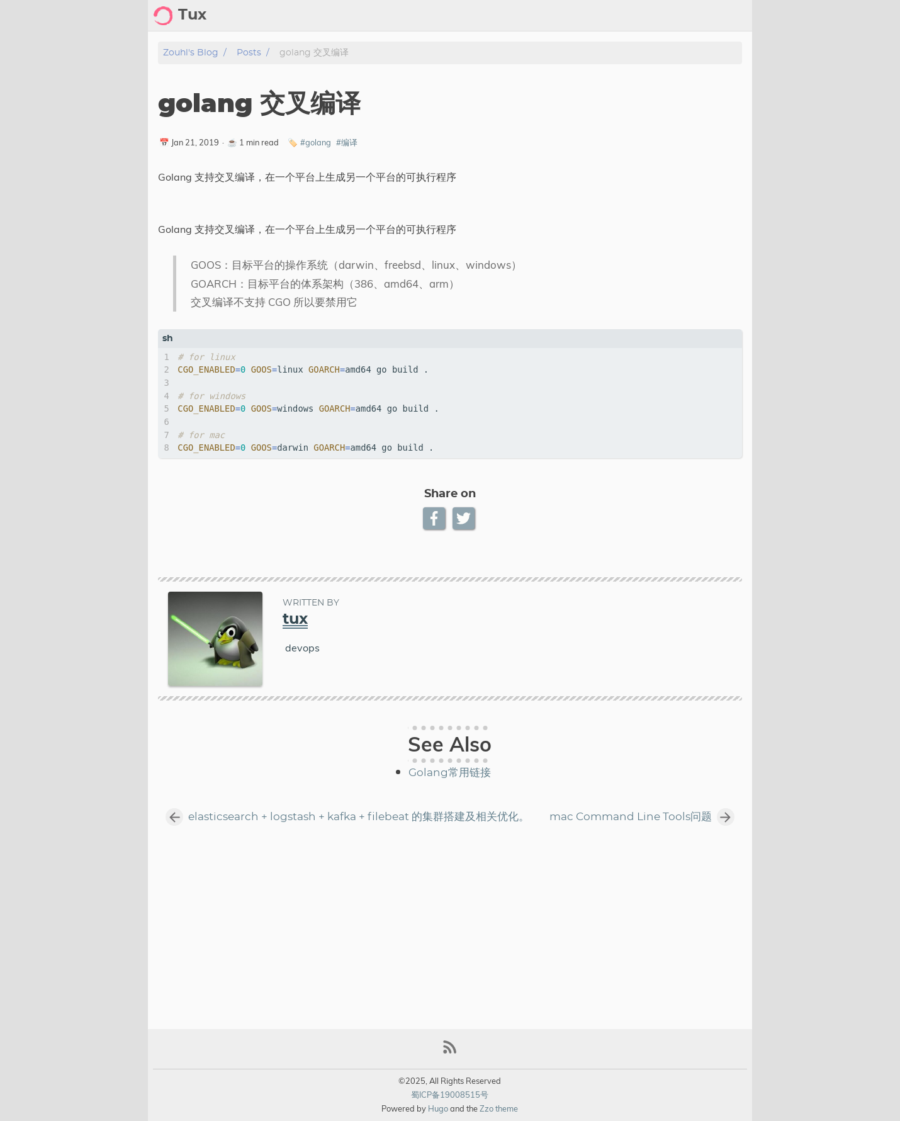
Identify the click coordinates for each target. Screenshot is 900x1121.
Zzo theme (499, 1108)
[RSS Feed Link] (450, 1052)
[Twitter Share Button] (465, 518)
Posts (249, 52)
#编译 (346, 142)
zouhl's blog (190, 52)
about (603, 16)
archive (648, 16)
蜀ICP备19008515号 (449, 1095)
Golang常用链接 (449, 773)
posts (692, 16)
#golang (315, 142)
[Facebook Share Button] (435, 518)
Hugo (438, 1108)
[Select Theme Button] (567, 16)
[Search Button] (536, 16)
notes (732, 16)
